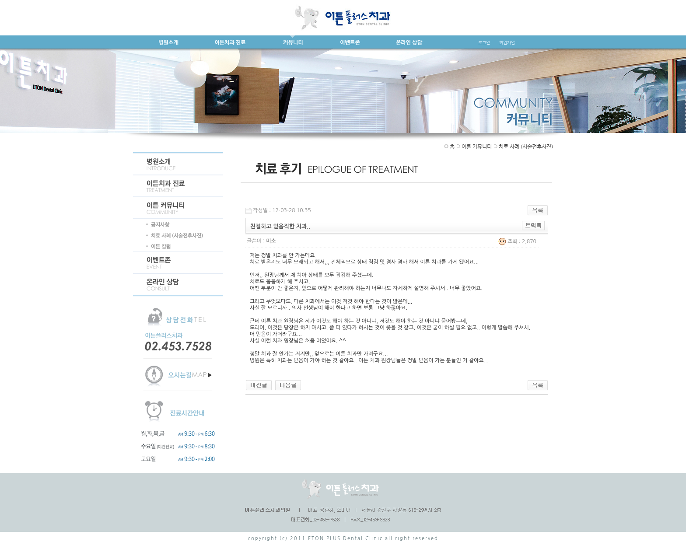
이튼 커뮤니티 (477, 146)
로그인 (484, 42)
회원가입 (507, 42)
